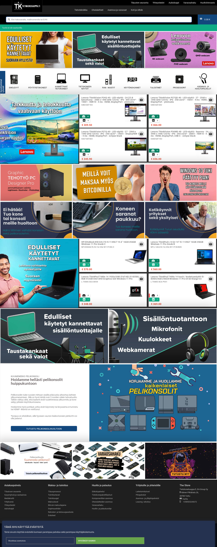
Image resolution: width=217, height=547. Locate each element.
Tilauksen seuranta (12, 491)
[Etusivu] (27, 6)
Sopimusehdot (54, 508)
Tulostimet (156, 81)
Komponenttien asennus (102, 498)
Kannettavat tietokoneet (61, 81)
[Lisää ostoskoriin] (141, 100)
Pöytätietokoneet (37, 81)
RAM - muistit (108, 81)
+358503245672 (188, 502)
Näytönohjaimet (132, 81)
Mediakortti (9, 498)
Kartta (184, 499)
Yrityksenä (8, 502)
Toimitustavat (54, 495)
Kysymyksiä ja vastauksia (15, 495)
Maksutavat (53, 502)
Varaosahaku (97, 505)
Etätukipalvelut (98, 491)
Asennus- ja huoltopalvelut (203, 81)
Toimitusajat (53, 498)
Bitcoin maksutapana (57, 505)
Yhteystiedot (9, 505)
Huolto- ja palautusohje (102, 508)
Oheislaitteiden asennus (102, 502)
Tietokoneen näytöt (85, 81)
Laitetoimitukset (143, 491)
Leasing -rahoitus (143, 502)
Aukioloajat (9, 508)
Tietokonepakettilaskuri (102, 495)
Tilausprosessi (54, 491)
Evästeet (51, 515)
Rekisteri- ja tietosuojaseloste (60, 512)
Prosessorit (179, 81)
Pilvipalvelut (141, 495)
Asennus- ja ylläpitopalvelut (147, 498)
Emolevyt (14, 81)
